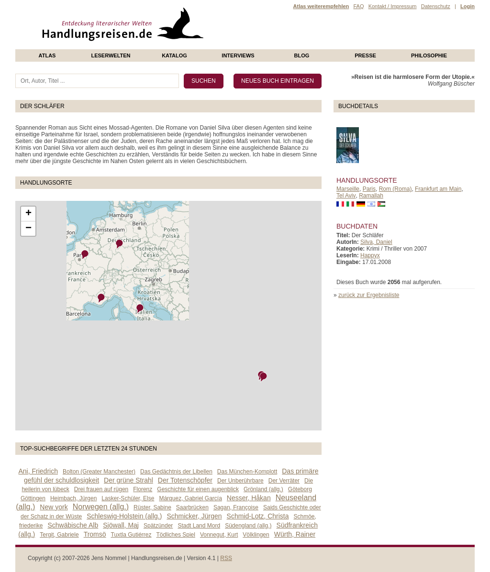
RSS (226, 558)
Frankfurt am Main (438, 189)
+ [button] (28, 214)
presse (365, 55)
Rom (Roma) (395, 189)
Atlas (47, 55)
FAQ (358, 6)
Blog (302, 55)
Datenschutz (435, 6)
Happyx (370, 255)
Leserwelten (110, 55)
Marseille (347, 189)
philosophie (429, 55)
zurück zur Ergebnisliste (368, 295)
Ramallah (371, 195)
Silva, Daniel (376, 242)
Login (467, 6)
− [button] (28, 228)
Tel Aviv (346, 195)
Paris (369, 189)
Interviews (238, 55)
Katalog (174, 55)
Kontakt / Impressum (392, 6)
